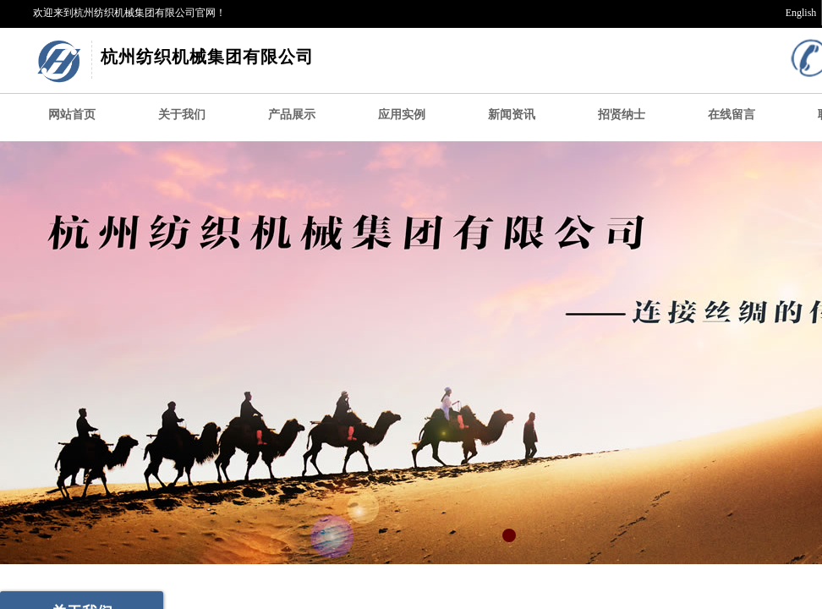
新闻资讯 (511, 114)
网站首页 (72, 114)
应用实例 (401, 114)
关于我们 (182, 114)
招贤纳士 (621, 114)
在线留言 (731, 114)
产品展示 (291, 114)
